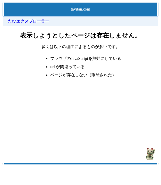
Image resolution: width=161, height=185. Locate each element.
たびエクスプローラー (28, 21)
